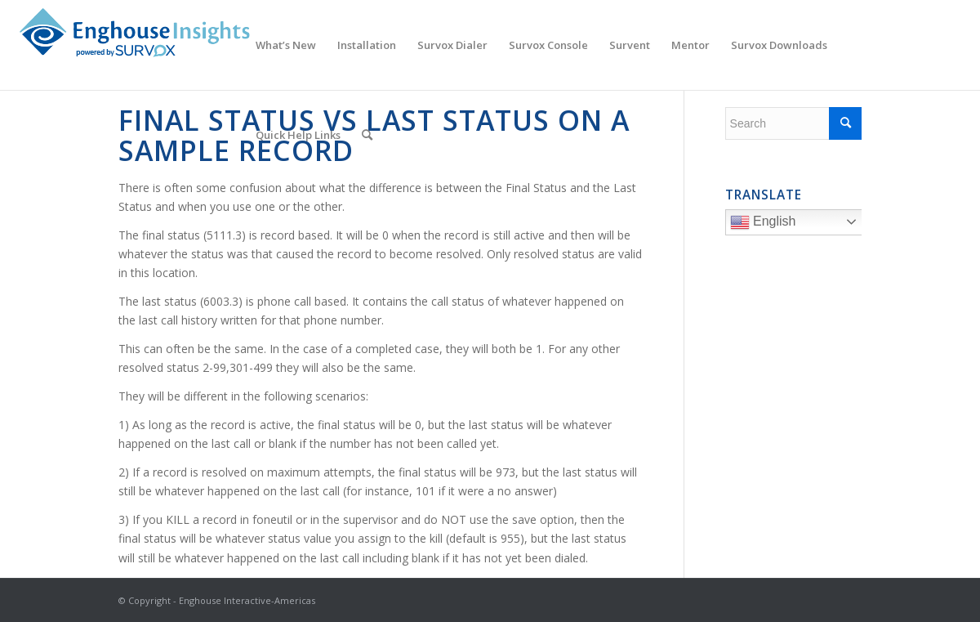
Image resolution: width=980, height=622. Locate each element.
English (798, 224)
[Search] (367, 135)
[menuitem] (286, 45)
